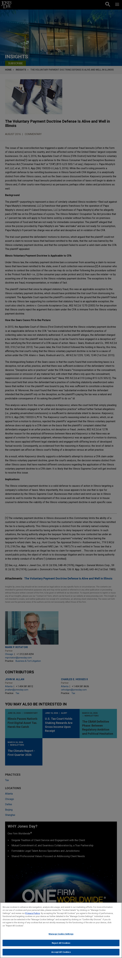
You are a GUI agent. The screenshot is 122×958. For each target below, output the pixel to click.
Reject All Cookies (61, 945)
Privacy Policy (32, 915)
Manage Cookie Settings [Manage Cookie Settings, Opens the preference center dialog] (61, 936)
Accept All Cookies (61, 954)
